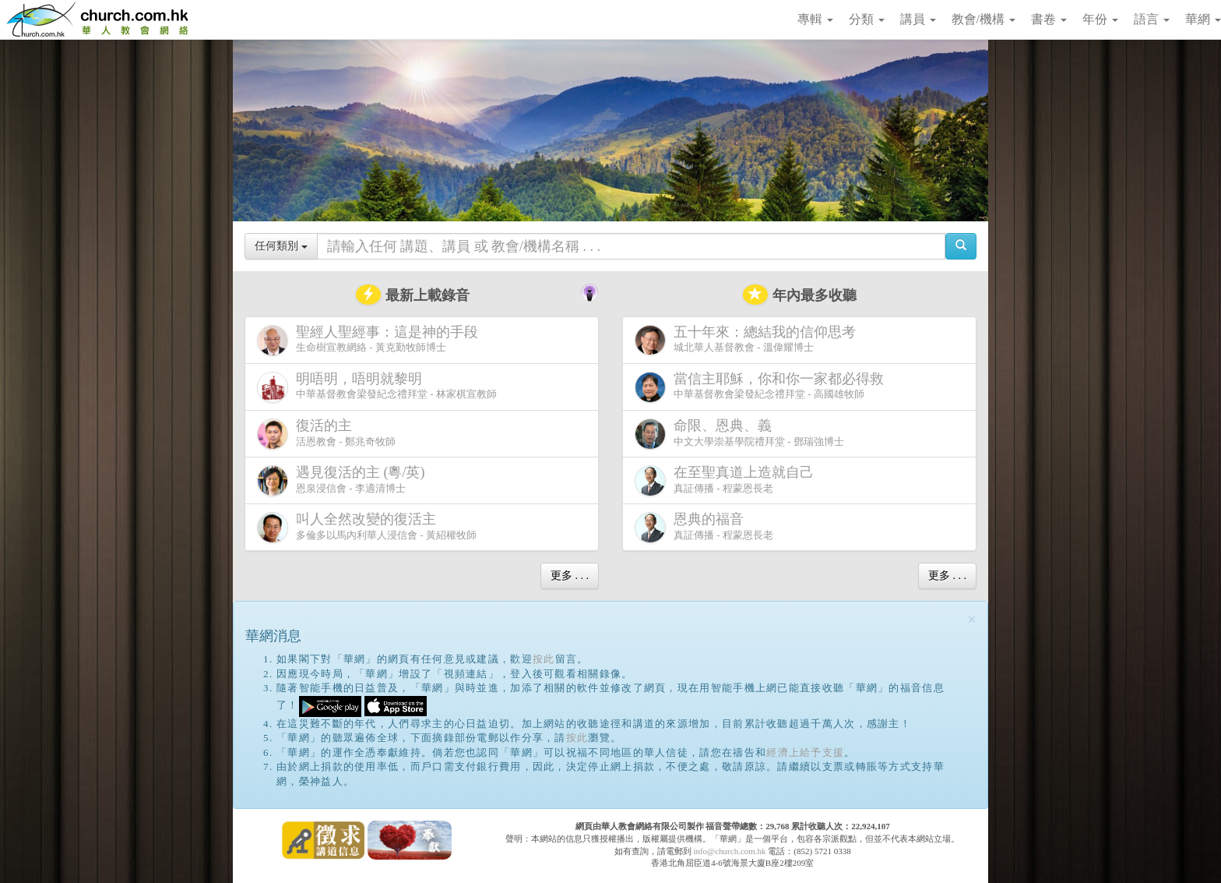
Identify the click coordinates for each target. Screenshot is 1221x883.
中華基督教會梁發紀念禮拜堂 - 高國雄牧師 (762, 387)
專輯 (815, 19)
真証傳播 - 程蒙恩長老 (727, 480)
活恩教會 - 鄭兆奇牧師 (326, 434)
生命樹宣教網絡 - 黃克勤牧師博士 (370, 340)
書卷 (1049, 19)
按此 (544, 659)
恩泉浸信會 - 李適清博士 (344, 480)
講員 (918, 19)
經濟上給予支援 (805, 752)
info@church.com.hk (729, 851)
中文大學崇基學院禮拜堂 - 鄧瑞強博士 (739, 434)
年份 (1100, 19)
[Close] (971, 620)
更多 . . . (570, 575)
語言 (1152, 19)
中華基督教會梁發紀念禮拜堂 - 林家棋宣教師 (377, 387)
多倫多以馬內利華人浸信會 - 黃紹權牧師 (367, 527)
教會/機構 (983, 19)
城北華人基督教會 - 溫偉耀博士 (748, 339)
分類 (867, 19)
